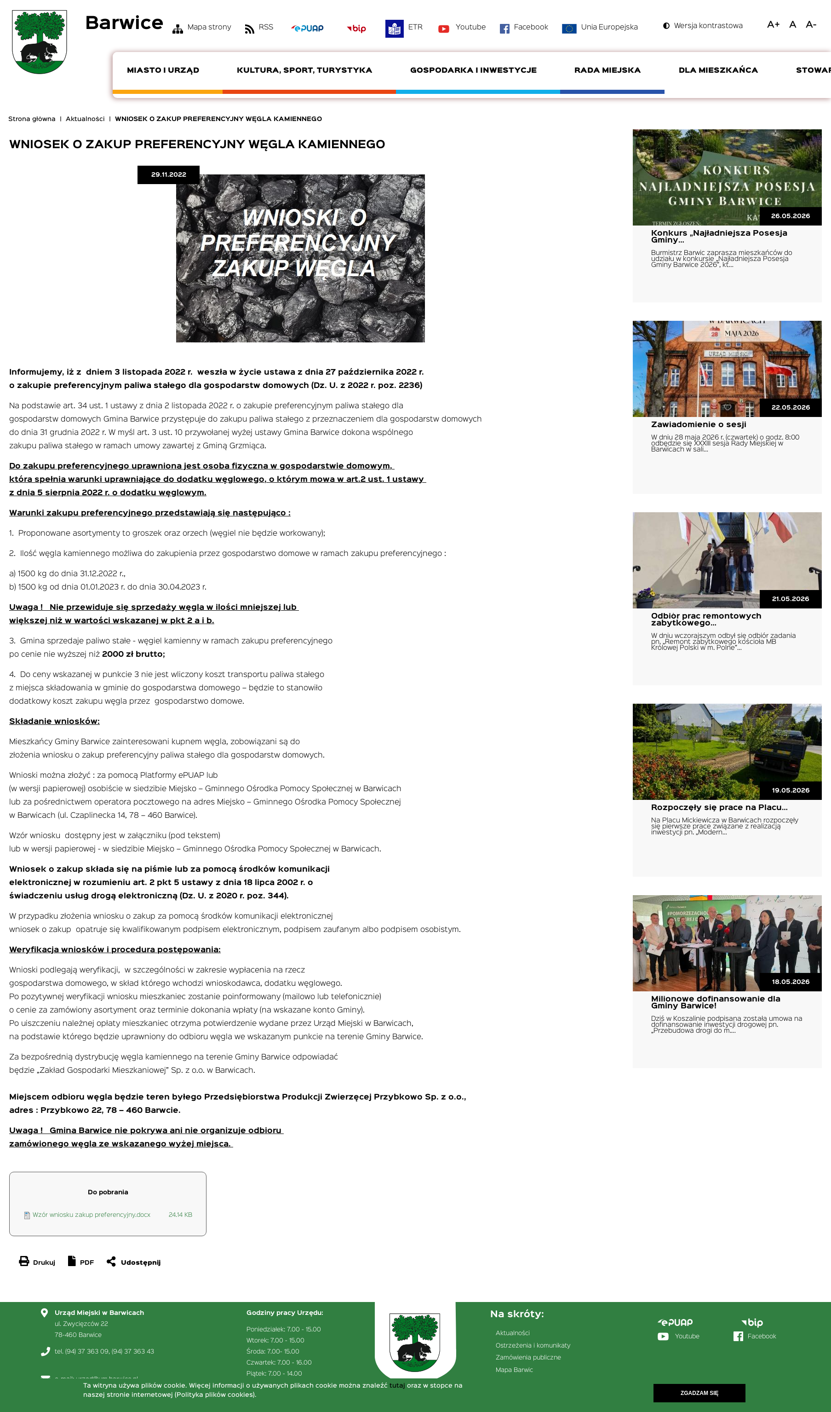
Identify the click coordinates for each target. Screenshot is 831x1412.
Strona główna (32, 119)
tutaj (397, 1386)
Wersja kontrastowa (708, 26)
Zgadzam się (700, 1393)
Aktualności (85, 119)
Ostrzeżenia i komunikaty (533, 1345)
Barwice (124, 24)
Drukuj (44, 1263)
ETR (415, 27)
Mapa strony (209, 27)
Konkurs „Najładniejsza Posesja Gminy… (719, 237)
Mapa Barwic (514, 1370)
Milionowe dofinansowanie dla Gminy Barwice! (715, 1003)
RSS (266, 27)
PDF (87, 1263)
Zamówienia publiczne (528, 1357)
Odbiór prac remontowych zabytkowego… (706, 620)
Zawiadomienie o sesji (698, 425)
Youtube (471, 27)
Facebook (531, 27)
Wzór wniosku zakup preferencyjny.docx (91, 1215)
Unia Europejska (609, 27)
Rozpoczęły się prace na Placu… (719, 807)
